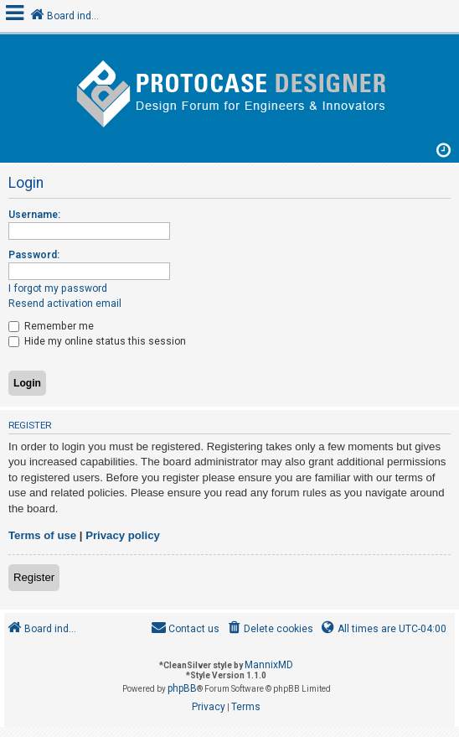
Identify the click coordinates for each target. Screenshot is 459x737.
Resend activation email (64, 303)
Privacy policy (122, 535)
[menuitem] (269, 629)
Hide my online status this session (97, 341)
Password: (33, 255)
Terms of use (42, 535)
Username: (34, 215)
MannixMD (269, 665)
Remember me (51, 326)
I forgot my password (57, 288)
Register (33, 577)
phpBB (182, 688)
